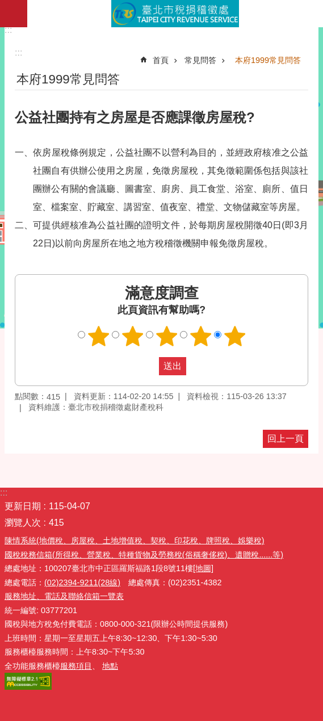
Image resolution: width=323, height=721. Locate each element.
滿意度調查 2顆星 (132, 336)
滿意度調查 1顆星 (98, 336)
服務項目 (76, 665)
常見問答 (200, 60)
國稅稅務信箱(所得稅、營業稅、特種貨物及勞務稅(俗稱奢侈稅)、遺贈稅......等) (144, 554)
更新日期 (23, 506)
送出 (148, 366)
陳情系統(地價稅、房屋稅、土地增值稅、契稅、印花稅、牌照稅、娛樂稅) (135, 540)
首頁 (161, 60)
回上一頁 (285, 438)
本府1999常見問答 (268, 60)
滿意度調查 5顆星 (234, 336)
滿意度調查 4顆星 (200, 336)
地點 (110, 665)
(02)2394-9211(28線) (82, 582)
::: (8, 30)
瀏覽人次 (23, 522)
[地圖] (203, 568)
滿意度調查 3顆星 (166, 336)
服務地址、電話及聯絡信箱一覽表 (64, 596)
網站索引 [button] (13, 13)
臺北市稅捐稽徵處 (175, 13)
